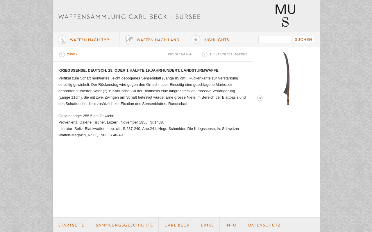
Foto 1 (286, 76)
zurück (72, 54)
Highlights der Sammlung (219, 39)
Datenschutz (264, 224)
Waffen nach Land (152, 39)
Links (207, 224)
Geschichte (124, 224)
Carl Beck (177, 224)
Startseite (71, 224)
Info (231, 224)
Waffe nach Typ (86, 39)
